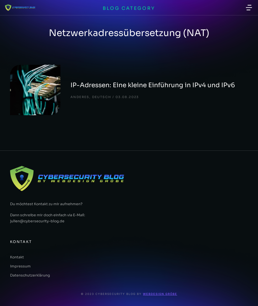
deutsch (102, 97)
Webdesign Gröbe (160, 294)
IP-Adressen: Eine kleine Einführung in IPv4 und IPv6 (152, 85)
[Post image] (35, 90)
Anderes (79, 97)
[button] (249, 7)
